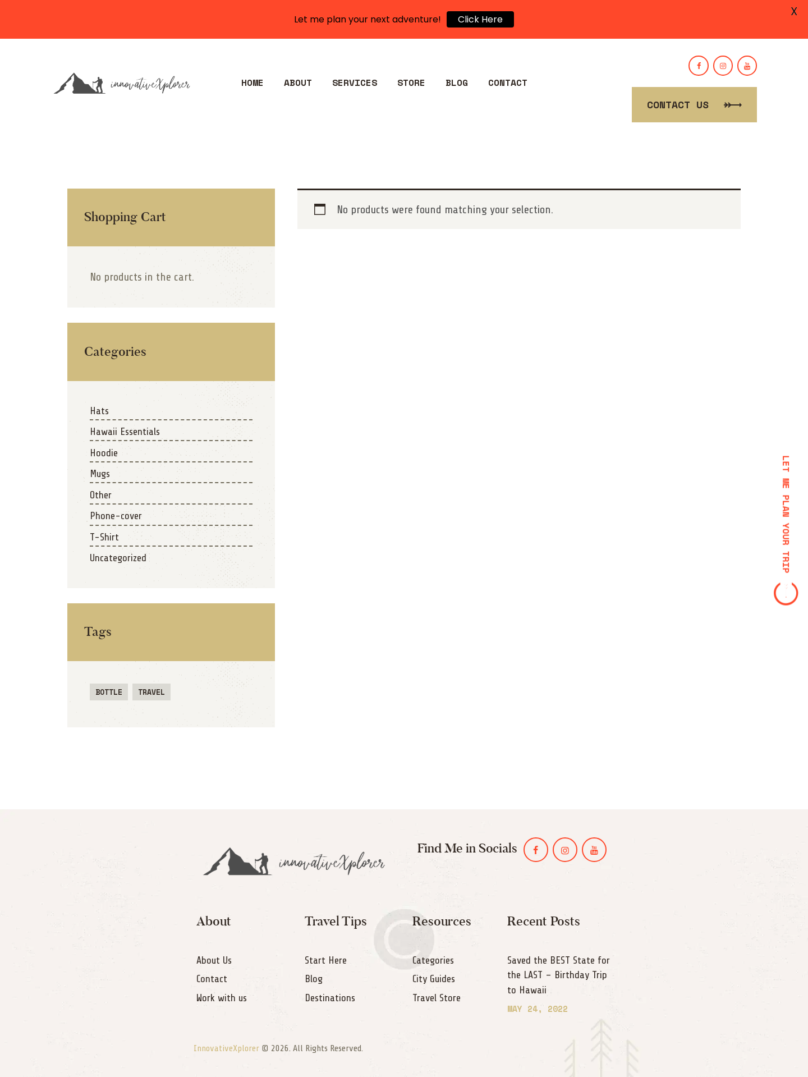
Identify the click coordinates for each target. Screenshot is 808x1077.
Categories (433, 960)
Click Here (480, 19)
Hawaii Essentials (125, 431)
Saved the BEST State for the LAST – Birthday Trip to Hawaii (558, 975)
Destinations (330, 997)
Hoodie (104, 453)
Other (101, 495)
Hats (99, 410)
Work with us (221, 997)
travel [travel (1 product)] (151, 692)
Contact (211, 978)
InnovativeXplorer (226, 1048)
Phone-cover (116, 515)
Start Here (326, 960)
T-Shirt (104, 537)
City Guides (433, 978)
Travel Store (436, 997)
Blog (314, 978)
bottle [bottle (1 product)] (108, 692)
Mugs (100, 473)
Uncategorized (118, 557)
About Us (214, 960)
